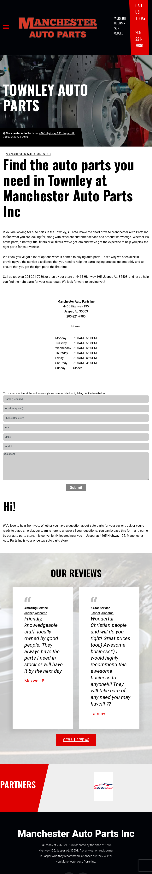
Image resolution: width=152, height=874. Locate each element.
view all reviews (76, 739)
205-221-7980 (139, 38)
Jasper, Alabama (35, 613)
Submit (76, 487)
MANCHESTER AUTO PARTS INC (28, 154)
